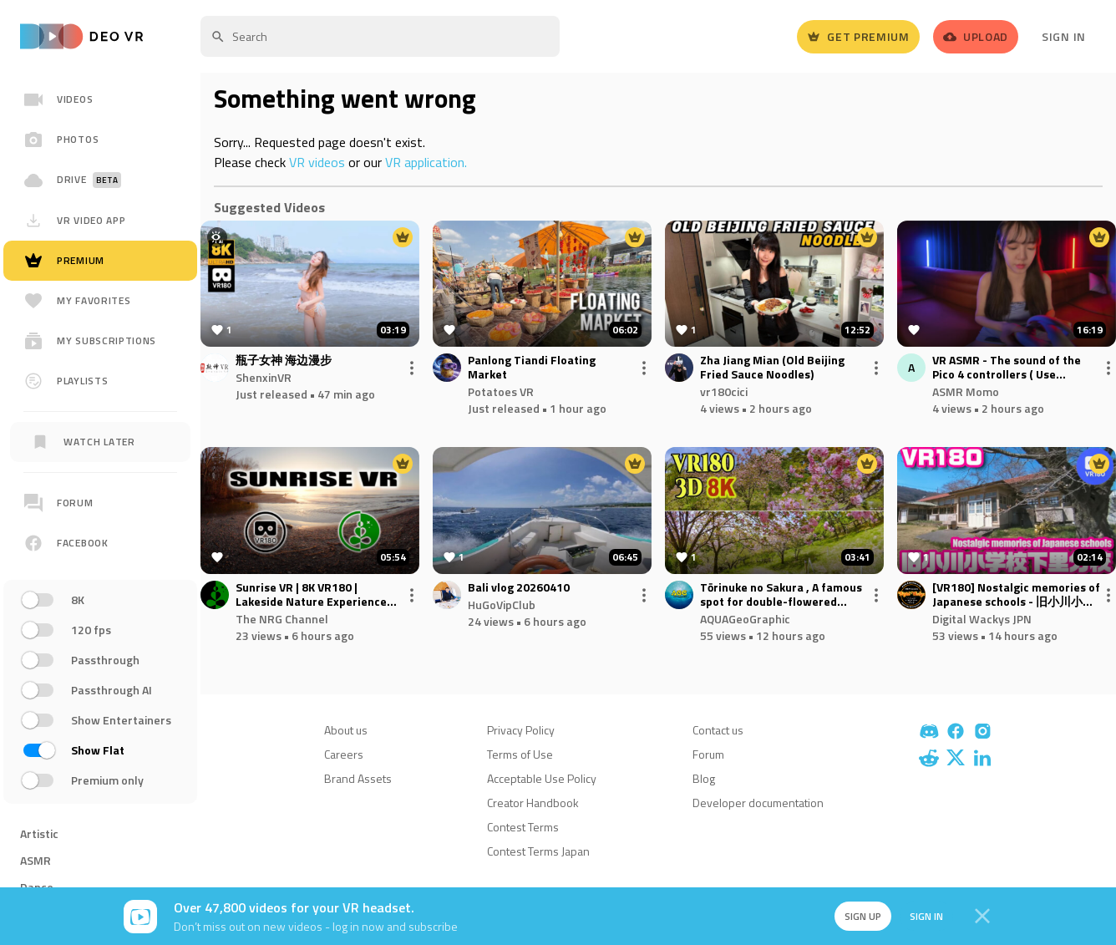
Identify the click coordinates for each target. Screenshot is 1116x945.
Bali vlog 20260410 (519, 588)
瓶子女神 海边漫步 (284, 360)
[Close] (982, 917)
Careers (343, 754)
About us (346, 730)
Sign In (1064, 36)
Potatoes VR (501, 391)
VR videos (317, 162)
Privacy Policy (521, 730)
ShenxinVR (264, 377)
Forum (708, 754)
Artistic (39, 833)
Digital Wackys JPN (982, 618)
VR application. (426, 162)
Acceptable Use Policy (541, 778)
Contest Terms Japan (538, 851)
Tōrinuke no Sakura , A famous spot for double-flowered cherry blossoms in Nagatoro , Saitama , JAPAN (781, 595)
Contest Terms (523, 827)
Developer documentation (758, 802)
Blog (703, 778)
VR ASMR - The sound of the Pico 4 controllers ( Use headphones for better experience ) (1006, 367)
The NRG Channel (282, 618)
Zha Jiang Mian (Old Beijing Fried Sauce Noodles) (772, 367)
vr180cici (724, 391)
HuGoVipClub (501, 604)
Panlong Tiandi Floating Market (532, 367)
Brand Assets (358, 778)
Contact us (717, 730)
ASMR (35, 860)
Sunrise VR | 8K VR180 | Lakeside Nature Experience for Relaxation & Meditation (311, 595)
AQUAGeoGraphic (745, 618)
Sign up (857, 916)
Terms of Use (520, 754)
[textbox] (380, 36)
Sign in (922, 916)
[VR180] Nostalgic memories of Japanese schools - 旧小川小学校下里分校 (1016, 595)
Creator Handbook (533, 802)
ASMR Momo (965, 391)
